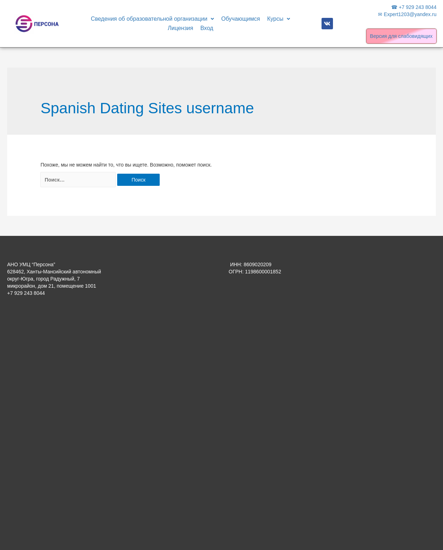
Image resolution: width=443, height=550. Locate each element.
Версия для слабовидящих (401, 36)
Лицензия (180, 28)
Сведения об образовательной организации (152, 19)
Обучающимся (240, 19)
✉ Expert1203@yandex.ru (407, 14)
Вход (206, 28)
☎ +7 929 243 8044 (413, 7)
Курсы (278, 19)
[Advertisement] (55, 418)
